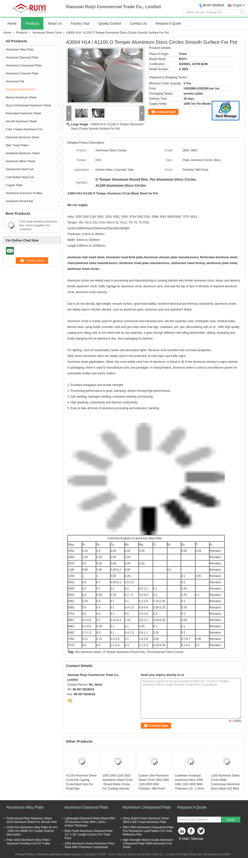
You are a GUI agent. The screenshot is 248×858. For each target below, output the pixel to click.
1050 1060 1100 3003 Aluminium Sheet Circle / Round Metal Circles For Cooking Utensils (117, 782)
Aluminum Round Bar (19, 201)
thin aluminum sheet (88, 652)
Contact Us (138, 23)
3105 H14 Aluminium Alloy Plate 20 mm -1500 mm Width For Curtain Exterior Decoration (32, 831)
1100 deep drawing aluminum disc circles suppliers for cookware (38, 225)
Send (230, 819)
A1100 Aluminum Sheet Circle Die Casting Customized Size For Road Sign (81, 782)
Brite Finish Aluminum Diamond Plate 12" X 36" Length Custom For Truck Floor (89, 834)
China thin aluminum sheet (53, 854)
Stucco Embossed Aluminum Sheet (28, 105)
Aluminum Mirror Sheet (20, 161)
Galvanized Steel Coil (19, 169)
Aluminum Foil (15, 81)
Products (32, 23)
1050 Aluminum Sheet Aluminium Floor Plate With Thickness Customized (90, 845)
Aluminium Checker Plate (22, 73)
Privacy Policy (24, 854)
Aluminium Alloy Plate (19, 49)
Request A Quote (168, 23)
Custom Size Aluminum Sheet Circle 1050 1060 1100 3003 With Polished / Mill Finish (154, 782)
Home (12, 23)
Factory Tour (80, 23)
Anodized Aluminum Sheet (23, 153)
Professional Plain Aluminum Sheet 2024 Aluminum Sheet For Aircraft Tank (32, 820)
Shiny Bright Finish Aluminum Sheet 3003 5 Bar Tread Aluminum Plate (146, 820)
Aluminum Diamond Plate (22, 57)
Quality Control (110, 23)
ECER (226, 854)
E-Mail (184, 839)
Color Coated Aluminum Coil (24, 129)
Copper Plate (14, 185)
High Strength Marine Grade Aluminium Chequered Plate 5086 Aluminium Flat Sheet (148, 843)
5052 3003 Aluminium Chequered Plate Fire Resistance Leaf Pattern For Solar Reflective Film (148, 831)
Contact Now (165, 112)
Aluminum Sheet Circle (47, 32)
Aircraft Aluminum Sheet (21, 121)
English (237, 5)
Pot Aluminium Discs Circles (165, 652)
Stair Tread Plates (17, 145)
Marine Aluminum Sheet (21, 97)
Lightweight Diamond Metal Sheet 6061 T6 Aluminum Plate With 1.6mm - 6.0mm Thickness (90, 822)
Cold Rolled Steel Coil (20, 177)
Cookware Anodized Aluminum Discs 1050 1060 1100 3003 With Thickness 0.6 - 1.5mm (189, 782)
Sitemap (197, 839)
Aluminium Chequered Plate (24, 65)
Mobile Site (185, 844)
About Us (55, 23)
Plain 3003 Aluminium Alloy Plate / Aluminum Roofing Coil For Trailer (28, 841)
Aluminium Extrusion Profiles (24, 193)
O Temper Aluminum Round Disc (124, 652)
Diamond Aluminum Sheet (22, 137)
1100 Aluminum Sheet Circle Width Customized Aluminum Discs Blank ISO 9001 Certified (225, 784)
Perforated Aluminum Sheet (23, 113)
